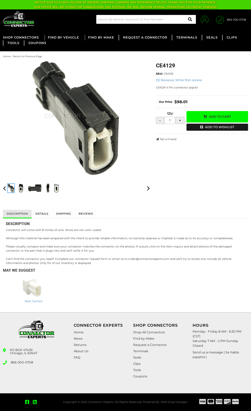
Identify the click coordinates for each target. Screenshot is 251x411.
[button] (146, 19)
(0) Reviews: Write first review (179, 80)
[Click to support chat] (231, 19)
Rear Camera (33, 301)
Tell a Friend (168, 139)
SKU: (159, 73)
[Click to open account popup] (204, 19)
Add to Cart (220, 117)
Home (6, 56)
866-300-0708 (22, 362)
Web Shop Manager (173, 402)
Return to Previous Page (27, 56)
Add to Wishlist (219, 127)
